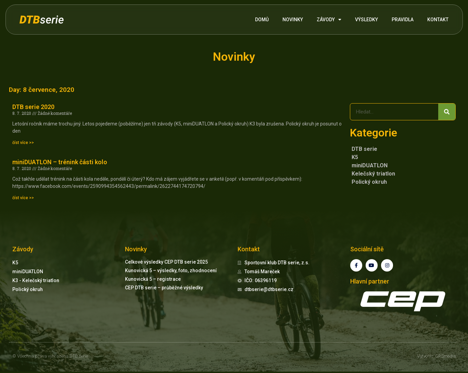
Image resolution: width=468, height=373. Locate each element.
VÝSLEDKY (366, 19)
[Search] (446, 112)
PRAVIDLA (403, 19)
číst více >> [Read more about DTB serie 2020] (23, 142)
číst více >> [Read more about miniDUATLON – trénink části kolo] (23, 197)
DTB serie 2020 (33, 106)
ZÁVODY (329, 19)
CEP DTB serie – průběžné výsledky (164, 287)
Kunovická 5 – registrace (153, 279)
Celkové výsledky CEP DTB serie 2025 (166, 262)
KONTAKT (437, 19)
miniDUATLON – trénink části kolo (59, 162)
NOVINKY (292, 19)
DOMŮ (262, 19)
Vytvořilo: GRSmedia (436, 357)
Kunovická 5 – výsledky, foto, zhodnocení (171, 270)
